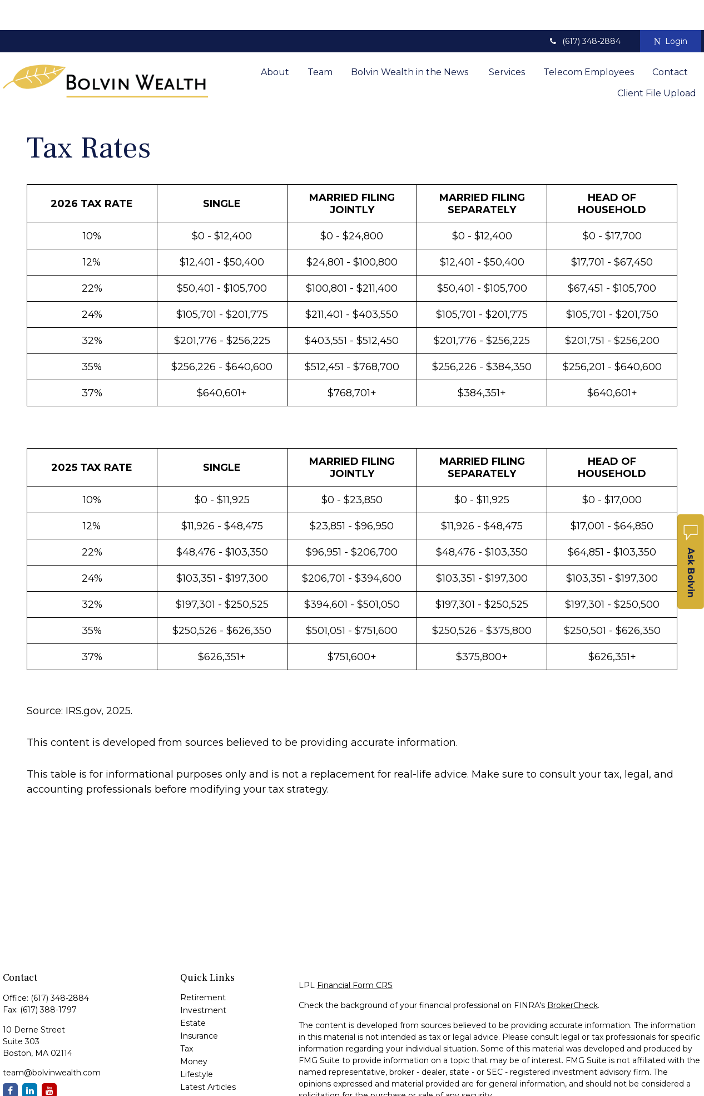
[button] (275, 41)
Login (670, 11)
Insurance (199, 1006)
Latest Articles (208, 1057)
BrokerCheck (572, 975)
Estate (193, 993)
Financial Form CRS (355, 955)
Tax (186, 1019)
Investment (203, 980)
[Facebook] (10, 1060)
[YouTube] (49, 1060)
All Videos (198, 1070)
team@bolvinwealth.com (52, 1043)
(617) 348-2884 (584, 11)
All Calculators (207, 1083)
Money (193, 1031)
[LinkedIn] (29, 1060)
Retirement (203, 967)
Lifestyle (196, 1044)
